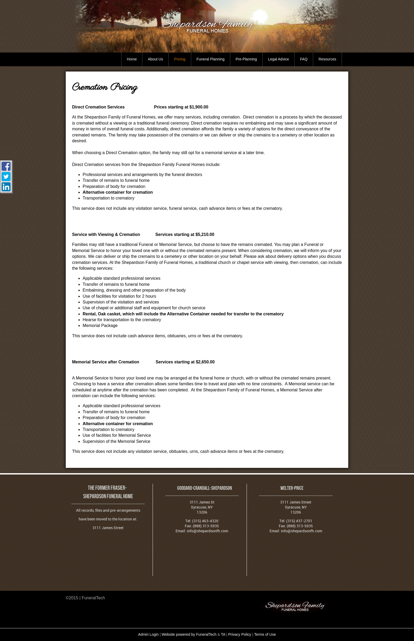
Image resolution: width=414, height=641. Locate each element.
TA (223, 634)
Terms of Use (265, 634)
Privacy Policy (239, 634)
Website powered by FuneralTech (189, 634)
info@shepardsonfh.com (207, 530)
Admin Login (148, 634)
